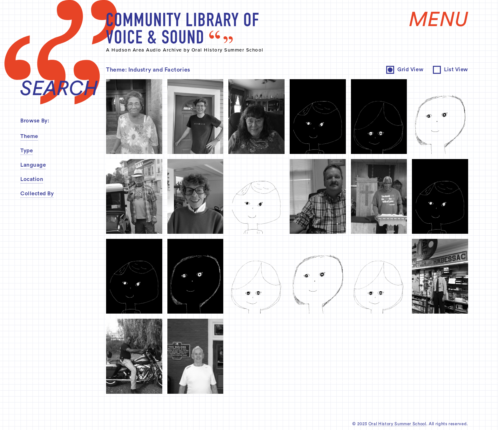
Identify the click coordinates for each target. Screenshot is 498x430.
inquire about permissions (266, 167)
